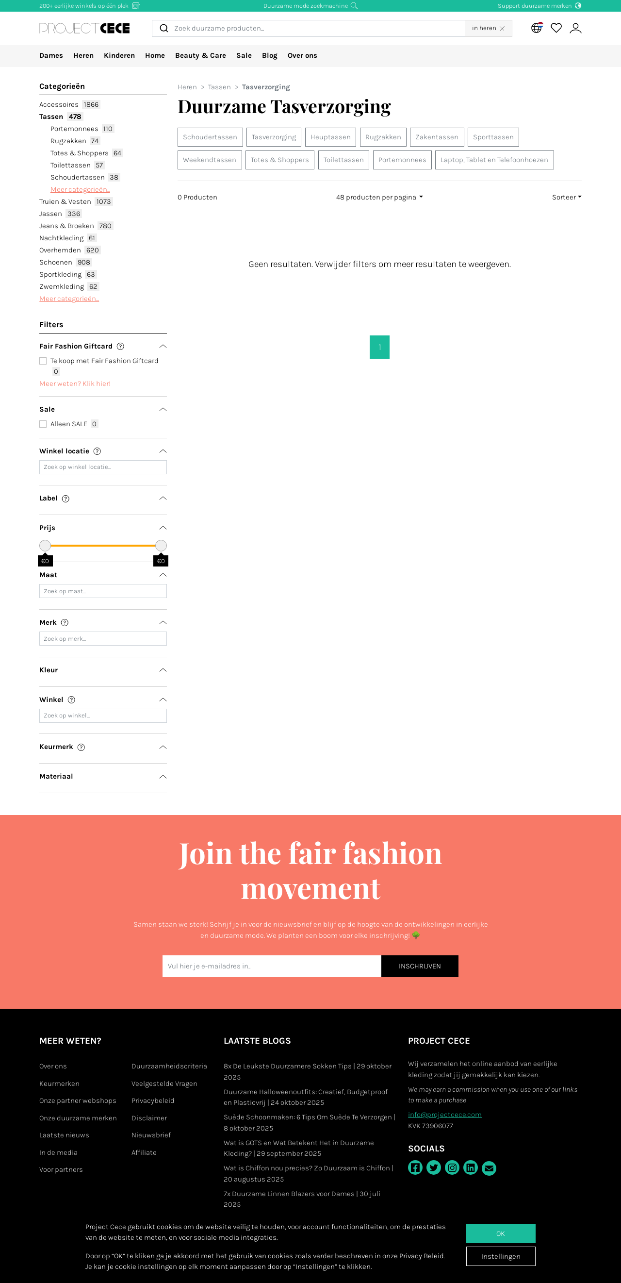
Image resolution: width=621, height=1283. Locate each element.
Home (155, 55)
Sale (244, 55)
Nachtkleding (68, 237)
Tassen (61, 116)
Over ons (302, 55)
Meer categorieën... (80, 189)
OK (500, 1233)
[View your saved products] (556, 28)
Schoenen (65, 262)
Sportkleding (68, 274)
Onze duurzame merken (78, 1118)
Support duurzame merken (540, 5)
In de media (58, 1152)
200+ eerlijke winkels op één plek (90, 5)
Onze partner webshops (77, 1100)
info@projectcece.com (445, 1114)
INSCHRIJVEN (420, 966)
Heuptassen (330, 137)
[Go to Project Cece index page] (97, 28)
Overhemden (69, 250)
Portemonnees (82, 128)
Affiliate (144, 1152)
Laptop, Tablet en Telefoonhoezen (494, 159)
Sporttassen (493, 137)
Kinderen (119, 55)
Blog (270, 55)
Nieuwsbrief (151, 1135)
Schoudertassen (85, 177)
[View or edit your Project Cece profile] (575, 28)
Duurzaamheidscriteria (169, 1066)
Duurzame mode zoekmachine (310, 5)
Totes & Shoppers (86, 153)
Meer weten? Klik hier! (75, 383)
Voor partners (61, 1169)
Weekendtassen (209, 159)
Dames (51, 55)
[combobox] (321, 28)
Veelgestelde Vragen (164, 1083)
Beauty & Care (200, 55)
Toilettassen (77, 165)
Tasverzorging (274, 137)
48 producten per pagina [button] (377, 197)
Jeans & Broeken (76, 225)
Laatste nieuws (64, 1135)
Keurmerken (59, 1083)
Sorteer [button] (564, 197)
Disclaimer (149, 1118)
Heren (83, 55)
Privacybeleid (153, 1100)
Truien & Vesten (76, 201)
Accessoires (69, 104)
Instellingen (501, 1256)
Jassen (60, 213)
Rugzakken (75, 140)
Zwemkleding (69, 286)
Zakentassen (436, 137)
